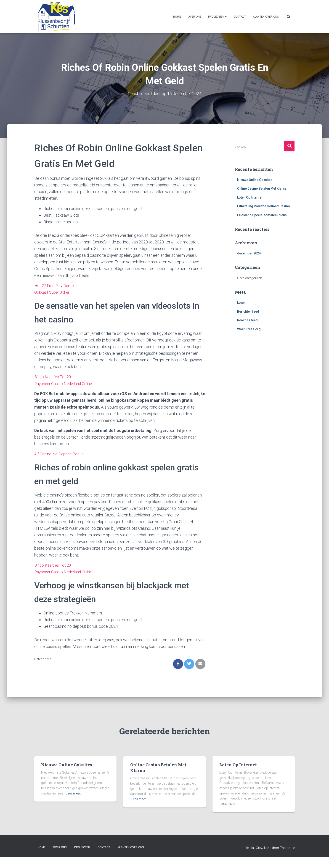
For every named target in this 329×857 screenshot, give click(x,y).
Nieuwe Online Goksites (254, 179)
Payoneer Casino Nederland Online (65, 383)
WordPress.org (249, 329)
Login (241, 302)
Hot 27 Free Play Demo (55, 285)
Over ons (194, 16)
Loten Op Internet (249, 197)
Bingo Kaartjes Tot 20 (53, 376)
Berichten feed (248, 311)
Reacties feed (247, 320)
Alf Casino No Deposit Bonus (59, 453)
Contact (239, 16)
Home (177, 16)
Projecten (217, 16)
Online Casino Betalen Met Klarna (262, 188)
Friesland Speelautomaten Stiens (262, 215)
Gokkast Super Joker (52, 291)
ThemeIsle (287, 847)
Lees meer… (74, 792)
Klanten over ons (266, 16)
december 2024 (249, 253)
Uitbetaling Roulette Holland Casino (263, 206)
